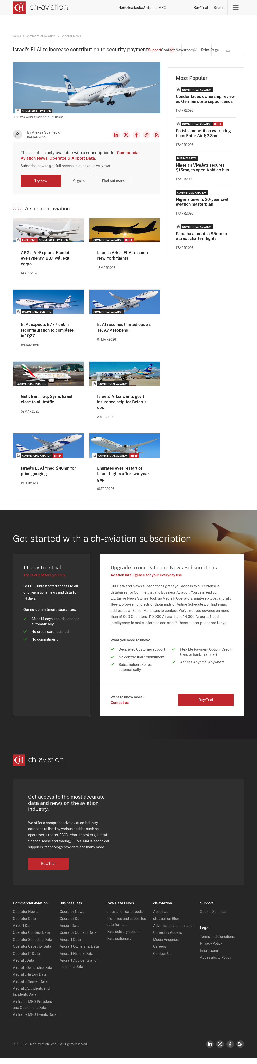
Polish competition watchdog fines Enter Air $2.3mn (203, 139)
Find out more (113, 187)
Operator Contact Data (31, 938)
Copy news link (146, 140)
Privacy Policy (211, 949)
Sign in (219, 8)
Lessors (118, 8)
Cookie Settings (213, 917)
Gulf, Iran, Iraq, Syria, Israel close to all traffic (46, 405)
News (80, 8)
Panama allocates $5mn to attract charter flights (201, 242)
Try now (40, 187)
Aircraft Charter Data (30, 987)
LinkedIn (116, 140)
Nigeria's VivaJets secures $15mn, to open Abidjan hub (202, 173)
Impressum (209, 956)
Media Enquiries (166, 945)
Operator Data (24, 924)
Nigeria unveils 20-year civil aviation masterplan (202, 207)
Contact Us (162, 959)
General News (71, 36)
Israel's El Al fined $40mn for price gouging (48, 477)
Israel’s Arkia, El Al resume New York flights (122, 261)
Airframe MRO (176, 8)
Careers (159, 952)
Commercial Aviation (41, 36)
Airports (153, 8)
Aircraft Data (23, 966)
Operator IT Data (26, 959)
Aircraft (136, 8)
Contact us (120, 709)
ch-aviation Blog (166, 924)
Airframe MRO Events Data (35, 1020)
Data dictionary (118, 944)
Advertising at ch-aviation (173, 931)
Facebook (136, 140)
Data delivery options (123, 938)
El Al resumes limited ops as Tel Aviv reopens (124, 333)
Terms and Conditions (217, 942)
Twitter (220, 1050)
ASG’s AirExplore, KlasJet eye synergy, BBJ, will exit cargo (45, 264)
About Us (160, 917)
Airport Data (23, 931)
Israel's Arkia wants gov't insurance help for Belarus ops (121, 408)
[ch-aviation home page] (40, 7)
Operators (98, 8)
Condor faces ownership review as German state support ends (205, 105)
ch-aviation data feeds (124, 917)
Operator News (25, 917)
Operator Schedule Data (32, 945)
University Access (167, 938)
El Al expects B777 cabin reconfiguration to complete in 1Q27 (47, 336)
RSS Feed (156, 140)
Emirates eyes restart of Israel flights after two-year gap (123, 480)
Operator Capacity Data (32, 952)
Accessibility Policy (215, 963)
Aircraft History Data (30, 980)
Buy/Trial (201, 8)
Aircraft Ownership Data (32, 973)
